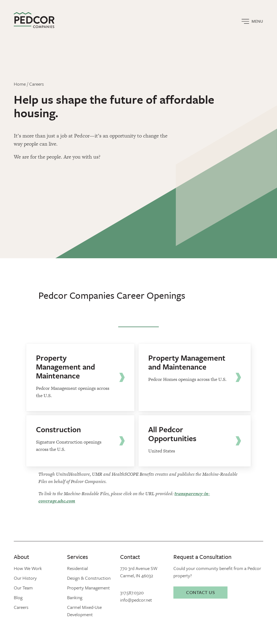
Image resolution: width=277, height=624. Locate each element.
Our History (25, 578)
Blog (18, 597)
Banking (74, 597)
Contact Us (200, 592)
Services (77, 556)
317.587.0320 (132, 592)
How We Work (28, 568)
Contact (130, 556)
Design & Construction (89, 578)
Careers (36, 83)
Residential (77, 568)
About (21, 556)
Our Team (23, 587)
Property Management (88, 587)
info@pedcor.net (136, 599)
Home (20, 83)
